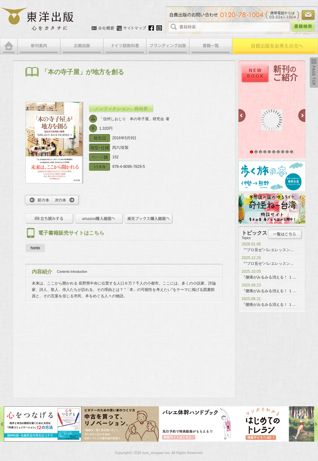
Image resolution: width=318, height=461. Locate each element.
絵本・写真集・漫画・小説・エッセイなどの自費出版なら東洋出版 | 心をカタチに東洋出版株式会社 (37, 19)
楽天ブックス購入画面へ (149, 218)
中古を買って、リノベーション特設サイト (120, 424)
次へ (66, 200)
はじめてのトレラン (275, 424)
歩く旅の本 (271, 176)
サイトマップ (131, 28)
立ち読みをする (49, 218)
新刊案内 (38, 46)
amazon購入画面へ (99, 218)
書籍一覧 (210, 46)
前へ (38, 200)
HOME (8, 46)
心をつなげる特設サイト (42, 424)
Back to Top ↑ (314, 72)
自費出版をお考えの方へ (275, 46)
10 (292, 152)
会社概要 (103, 28)
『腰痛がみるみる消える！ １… (269, 277)
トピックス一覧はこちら (285, 234)
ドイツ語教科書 (124, 46)
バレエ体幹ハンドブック (198, 424)
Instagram (159, 28)
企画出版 (81, 46)
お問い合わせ (308, 15)
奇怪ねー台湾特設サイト (271, 208)
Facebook (151, 28)
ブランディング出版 (167, 46)
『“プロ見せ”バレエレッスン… (268, 250)
